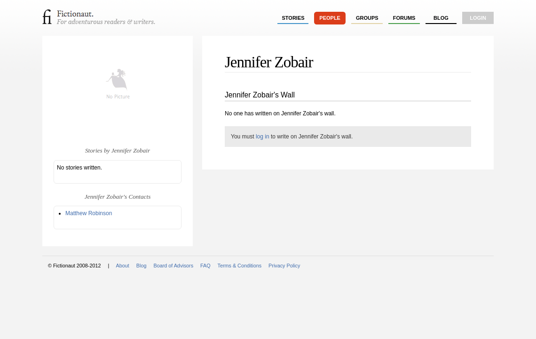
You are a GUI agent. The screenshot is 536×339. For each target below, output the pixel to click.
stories (293, 18)
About (122, 265)
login (478, 18)
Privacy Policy (284, 265)
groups (367, 18)
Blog (441, 18)
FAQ (205, 265)
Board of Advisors (173, 265)
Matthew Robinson (88, 213)
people (329, 18)
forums (404, 18)
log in (262, 136)
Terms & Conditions (240, 265)
